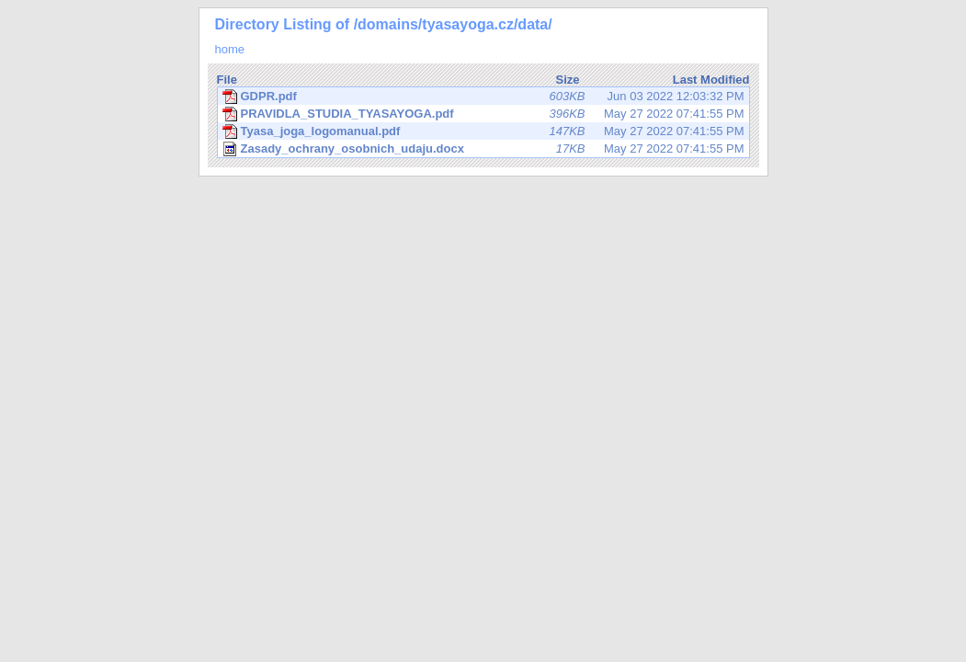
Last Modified (711, 79)
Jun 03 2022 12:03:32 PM (483, 96)
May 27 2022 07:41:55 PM (483, 114)
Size (567, 79)
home (230, 49)
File (227, 79)
